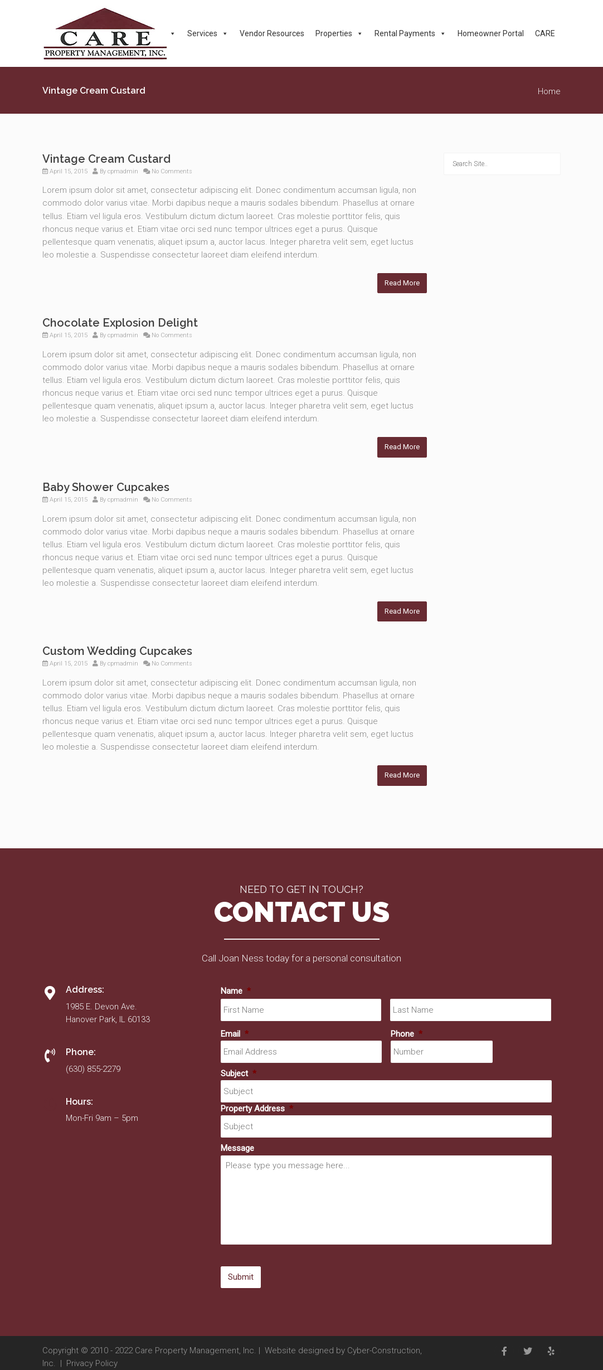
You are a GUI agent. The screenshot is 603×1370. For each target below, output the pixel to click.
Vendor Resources (272, 33)
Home (549, 91)
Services (207, 33)
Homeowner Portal (491, 33)
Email (235, 1034)
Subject (238, 1073)
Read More (402, 283)
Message (237, 1148)
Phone (406, 1034)
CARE (545, 33)
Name (236, 991)
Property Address (257, 1109)
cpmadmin (123, 171)
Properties (339, 33)
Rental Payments (410, 33)
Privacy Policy (92, 1363)
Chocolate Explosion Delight (120, 322)
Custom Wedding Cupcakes (117, 651)
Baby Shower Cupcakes (105, 487)
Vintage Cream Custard (106, 159)
